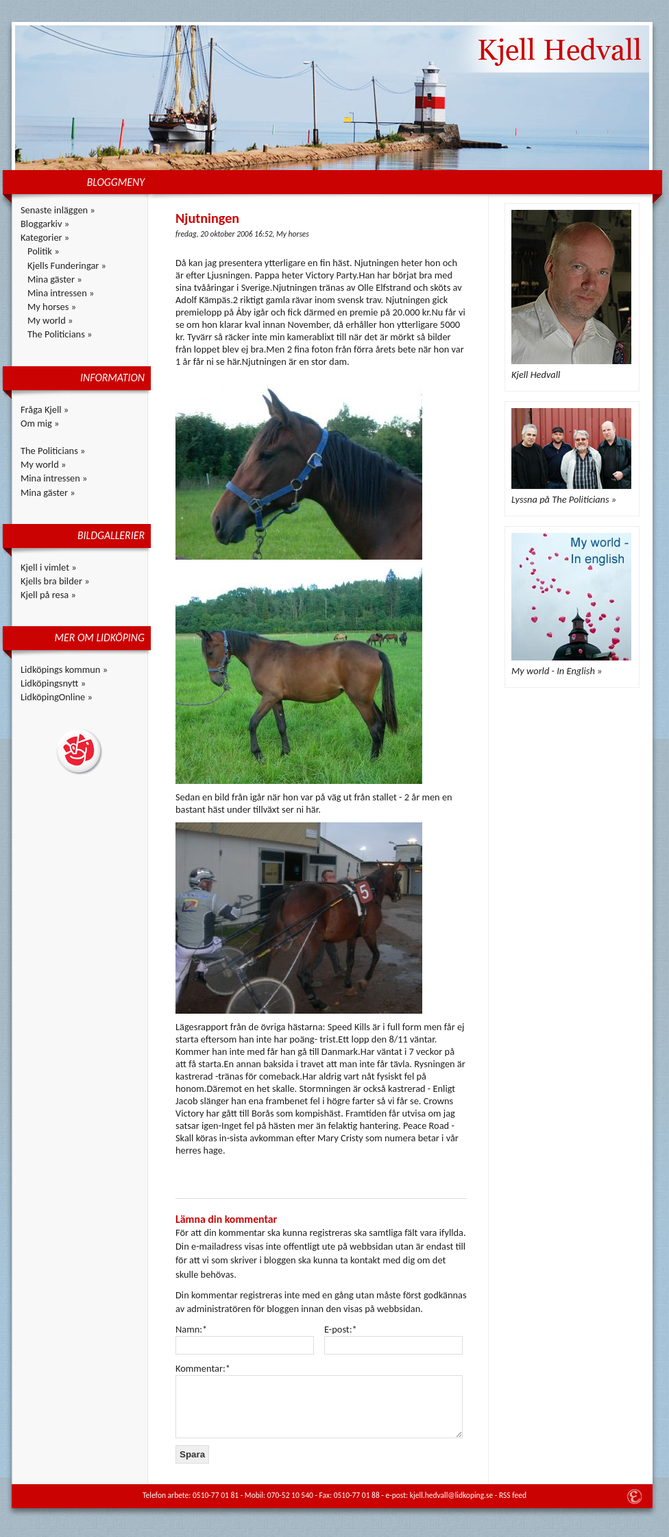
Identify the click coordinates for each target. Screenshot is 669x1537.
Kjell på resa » (48, 594)
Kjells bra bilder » (55, 581)
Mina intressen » (60, 293)
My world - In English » (556, 671)
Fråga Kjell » (45, 409)
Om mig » (40, 423)
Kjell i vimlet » (49, 567)
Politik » (43, 251)
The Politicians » (59, 334)
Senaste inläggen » (58, 210)
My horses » (51, 306)
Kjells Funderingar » (66, 265)
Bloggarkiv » (45, 223)
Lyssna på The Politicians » (563, 499)
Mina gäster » (54, 279)
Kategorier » (45, 237)
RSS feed (512, 1495)
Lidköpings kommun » (64, 669)
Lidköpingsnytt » (53, 683)
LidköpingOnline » (57, 697)
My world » (50, 320)
